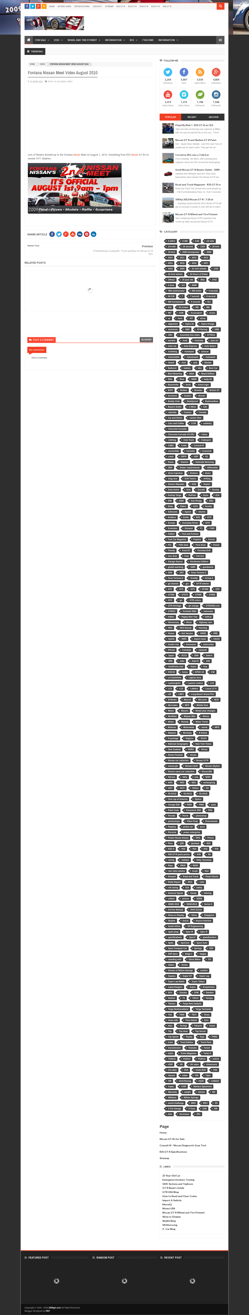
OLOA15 (203, 793)
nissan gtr (173, 766)
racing (171, 860)
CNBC (171, 445)
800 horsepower (176, 302)
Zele (170, 1114)
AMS (187, 329)
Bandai (208, 362)
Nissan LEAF (191, 766)
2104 (216, 268)
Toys (202, 1037)
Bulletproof (192, 401)
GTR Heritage (174, 606)
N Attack (203, 733)
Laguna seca (194, 677)
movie (204, 727)
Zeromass (184, 1114)
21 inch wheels (199, 268)
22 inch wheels (175, 274)
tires (206, 1020)
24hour (171, 280)
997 (169, 313)
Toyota (189, 1037)
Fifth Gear (183, 545)
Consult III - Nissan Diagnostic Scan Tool (183, 1145)
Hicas (189, 622)
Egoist (188, 512)
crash (170, 456)
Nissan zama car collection (181, 771)
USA (186, 1070)
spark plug (173, 932)
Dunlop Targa (174, 495)
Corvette (190, 451)
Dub (188, 490)
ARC (170, 335)
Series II (208, 904)
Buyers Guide (64, 6)
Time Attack (191, 1020)
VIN (196, 1075)
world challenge (176, 1103)
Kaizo (193, 666)
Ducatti (201, 490)
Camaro (188, 412)
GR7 (181, 572)
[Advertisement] (161, 23)
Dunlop (215, 490)
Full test (200, 556)
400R (194, 285)
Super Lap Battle (176, 981)
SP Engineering (195, 926)
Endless (172, 517)
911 (209, 302)
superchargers (175, 987)
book (188, 385)
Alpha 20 (189, 324)
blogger (146, 339)
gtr (181, 600)
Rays (170, 865)
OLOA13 (187, 793)
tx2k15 (216, 1059)
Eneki (186, 517)
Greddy (194, 578)
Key (205, 666)
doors (208, 473)
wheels (201, 1092)
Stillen (171, 965)
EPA (198, 517)
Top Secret (200, 1031)
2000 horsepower (190, 252)
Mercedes (172, 705)
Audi (185, 340)
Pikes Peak (192, 821)
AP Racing (202, 329)
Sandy (193, 893)
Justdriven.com (175, 666)
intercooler (208, 644)
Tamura (171, 1003)
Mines (171, 711)
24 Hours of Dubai (199, 274)
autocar (205, 351)
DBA (170, 467)
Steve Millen (195, 959)
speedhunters (209, 937)
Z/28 (204, 1108)
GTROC (171, 611)
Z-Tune (191, 1108)
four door (172, 556)
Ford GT (186, 550)
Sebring (207, 893)
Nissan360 (207, 771)
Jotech (209, 655)
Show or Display (176, 915)
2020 (182, 268)
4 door (171, 285)
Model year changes (205, 711)
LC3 (212, 683)
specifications (175, 937)
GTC (170, 600)
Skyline (171, 921)
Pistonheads (211, 821)
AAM (181, 313)
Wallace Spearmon (202, 1086)
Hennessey (173, 622)
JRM (170, 661)
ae (169, 318)
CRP (196, 456)
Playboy (172, 827)
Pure (170, 843)
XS (216, 1103)
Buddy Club (173, 401)
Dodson (194, 473)
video (42, 64)
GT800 (212, 595)
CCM (193, 423)
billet (191, 373)
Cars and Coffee (176, 423)
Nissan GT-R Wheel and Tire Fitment (196, 214)
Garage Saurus (175, 561)
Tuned (207, 1048)
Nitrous (171, 777)
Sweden (210, 992)
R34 (206, 849)
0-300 (185, 241)
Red (207, 871)
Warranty (172, 1092)
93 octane (183, 307)
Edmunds (172, 512)
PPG (198, 838)
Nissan (76, 154)
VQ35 (201, 1081)
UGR (170, 1064)
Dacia (170, 462)
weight (187, 1092)
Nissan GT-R (202, 760)
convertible (173, 451)
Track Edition (186, 1042)
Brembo (198, 390)
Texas (207, 1014)
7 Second (148, 40)
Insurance (191, 644)
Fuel (187, 556)
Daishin (184, 462)
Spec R (203, 932)
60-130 (171, 296)
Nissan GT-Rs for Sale (172, 1138)
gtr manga (193, 606)
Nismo (204, 749)
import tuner (200, 639)
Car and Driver (175, 418)
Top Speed (173, 1037)
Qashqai (195, 843)
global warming (175, 567)
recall (194, 871)
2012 (194, 257)
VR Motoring (169, 1224)
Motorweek (188, 727)
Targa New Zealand (192, 1003)
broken (187, 396)
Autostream (192, 357)
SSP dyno (173, 954)
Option (198, 799)
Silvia (194, 915)
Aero (180, 318)
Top (170, 1031)
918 (169, 307)
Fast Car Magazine (177, 539)
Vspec (171, 1086)
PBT (48, 1311)
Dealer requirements (190, 467)
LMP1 (181, 694)
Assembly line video (190, 335)
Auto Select (210, 346)
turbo (170, 1053)
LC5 (181, 688)
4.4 (183, 285)
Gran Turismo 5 (198, 572)
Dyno (205, 495)
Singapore (209, 915)
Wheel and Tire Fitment (82, 40)
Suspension (209, 987)
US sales (172, 1070)
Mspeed (172, 733)
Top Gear (183, 1031)
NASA (204, 738)
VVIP (183, 1086)
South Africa (174, 926)
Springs (198, 948)
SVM (196, 992)
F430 (212, 528)
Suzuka (183, 992)
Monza (206, 716)
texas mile (173, 1020)
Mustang (187, 733)
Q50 (182, 843)
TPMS (214, 1037)
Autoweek (210, 357)
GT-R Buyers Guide (173, 1187)
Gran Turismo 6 (175, 578)
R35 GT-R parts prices (179, 854)
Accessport (196, 313)
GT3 (193, 589)
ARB (217, 329)
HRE (215, 633)
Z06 (216, 1108)
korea (185, 672)
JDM (196, 655)
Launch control (195, 683)
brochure (172, 396)
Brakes (183, 390)
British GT (215, 390)
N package (173, 738)
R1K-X (171, 849)
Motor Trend (202, 722)
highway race (205, 622)
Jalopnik (203, 650)
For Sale (40, 40)
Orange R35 (173, 805)
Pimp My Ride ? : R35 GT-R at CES (194, 125)
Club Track (188, 440)
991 (197, 307)
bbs (200, 368)
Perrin (186, 816)
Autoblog (172, 351)
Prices (211, 838)
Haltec (171, 617)
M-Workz (172, 700)
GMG (192, 567)
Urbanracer (211, 1064)
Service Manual (175, 909)
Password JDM (193, 810)
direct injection (175, 473)
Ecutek (208, 506)
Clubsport (206, 440)
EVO (207, 523)
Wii (213, 1092)
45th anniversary (176, 291)
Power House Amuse (178, 838)
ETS (209, 517)
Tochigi (183, 1026)
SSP (211, 948)
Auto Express (190, 346)
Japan (171, 655)
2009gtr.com (55, 1308)
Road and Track (190, 876)
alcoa (203, 318)
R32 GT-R (121, 6)
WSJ (205, 1103)
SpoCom (185, 943)
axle (195, 362)
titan (170, 1026)
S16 (187, 887)
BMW (194, 379)
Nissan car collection (178, 760)
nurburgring (209, 782)
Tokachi (198, 1026)
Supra (193, 987)
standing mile (174, 959)
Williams (172, 1097)
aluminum (173, 329)
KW (213, 672)
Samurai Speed (175, 893)
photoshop (201, 816)
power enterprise (191, 832)
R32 (58, 81)
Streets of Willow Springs (180, 970)
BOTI (170, 390)
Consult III (199, 445)
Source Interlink (203, 921)
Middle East (202, 705)
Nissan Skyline (212, 766)
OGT (170, 788)
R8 (209, 854)
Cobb (184, 445)
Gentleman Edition (199, 561)
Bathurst (172, 368)
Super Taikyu (198, 981)
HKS (170, 628)
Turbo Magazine (188, 1053)
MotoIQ (184, 722)
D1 (206, 456)
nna (196, 777)
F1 (201, 528)
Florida (171, 550)
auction (171, 340)
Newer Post (33, 245)
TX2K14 (201, 1059)
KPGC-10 (52, 81)
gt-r (187, 583)
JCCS (184, 655)
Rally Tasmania (203, 860)
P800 (201, 805)
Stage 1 (188, 954)
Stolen (184, 965)
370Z (214, 280)
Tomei (212, 1026)
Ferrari (211, 539)
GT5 (217, 589)
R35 (132, 40)
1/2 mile (210, 241)
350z (202, 280)
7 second (194, 296)
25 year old (187, 280)
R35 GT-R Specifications (173, 1151)
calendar (172, 412)
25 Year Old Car (171, 1175)
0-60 (197, 241)
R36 (199, 854)
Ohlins (195, 788)
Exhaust (189, 528)
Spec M (189, 932)
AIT (191, 318)
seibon (171, 898)
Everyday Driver (190, 523)
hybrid (171, 639)
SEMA (199, 898)
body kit (208, 379)
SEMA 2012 (173, 904)
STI (209, 959)
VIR (169, 1081)
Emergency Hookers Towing (178, 1179)
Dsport (207, 484)
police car (188, 827)
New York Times (203, 744)
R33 (194, 849)
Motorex (172, 727)
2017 (206, 263)
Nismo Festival (175, 755)
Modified (172, 716)
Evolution (172, 528)
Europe (171, 523)
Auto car (172, 346)
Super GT (187, 976)
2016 (194, 263)
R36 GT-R (167, 6)
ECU (195, 506)
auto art (214, 340)
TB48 (181, 1014)
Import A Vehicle (171, 1200)
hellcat (208, 617)
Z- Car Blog (168, 1228)
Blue (182, 379)
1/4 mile (172, 246)
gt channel (173, 583)
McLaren (202, 700)
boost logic (203, 385)
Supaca (171, 976)
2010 (170, 257)
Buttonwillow (211, 401)
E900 (181, 501)
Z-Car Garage (174, 1108)
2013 (206, 257)
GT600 (198, 595)
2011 (182, 257)
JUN (208, 661)
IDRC (184, 639)
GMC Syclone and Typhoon (177, 1183)
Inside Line (173, 644)
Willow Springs (191, 1097)
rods (202, 882)
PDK (210, 810)
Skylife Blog (169, 1220)
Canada (202, 412)
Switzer (171, 998)
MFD (187, 705)
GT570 (185, 595)
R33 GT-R (132, 6)
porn (202, 827)
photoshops (174, 821)
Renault (172, 876)
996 (208, 307)
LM (169, 694)
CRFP (184, 456)
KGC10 (171, 672)
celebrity (207, 423)
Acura (212, 313)
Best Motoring (175, 373)
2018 (170, 268)
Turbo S (207, 1053)
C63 (205, 407)
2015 (56, 40)
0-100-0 (171, 241)
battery (187, 368)
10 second (188, 246)
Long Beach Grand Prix (202, 694)
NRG (182, 782)
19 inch (171, 252)
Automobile (173, 357)
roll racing (173, 887)
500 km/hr (196, 291)
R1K (208, 843)
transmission (174, 1048)
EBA (211, 501)
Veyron (171, 1075)
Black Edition (207, 373)
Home (52, 6)
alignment (173, 324)
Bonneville (173, 385)
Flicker (216, 545)
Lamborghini (174, 683)
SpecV (192, 937)
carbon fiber (195, 418)
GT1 (170, 589)
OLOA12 (172, 793)
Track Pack (206, 1042)
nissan (193, 755)
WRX (193, 1103)
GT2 (181, 589)
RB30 (195, 865)
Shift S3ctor (196, 909)
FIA (169, 545)
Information (113, 40)
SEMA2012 (191, 904)
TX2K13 (187, 1059)
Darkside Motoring (205, 462)
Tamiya (209, 998)
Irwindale (186, 650)
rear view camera (176, 871)
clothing (172, 440)
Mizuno (184, 711)
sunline (204, 970)
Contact (97, 6)
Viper (208, 1075)
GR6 (170, 572)
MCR (216, 700)
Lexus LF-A (211, 688)
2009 (209, 252)
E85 (170, 501)
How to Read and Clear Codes (179, 1196)
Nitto (184, 777)
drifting (207, 478)
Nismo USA (168, 1208)
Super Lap (204, 976)
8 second (210, 296)
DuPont (192, 495)
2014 (170, 263)
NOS (170, 782)
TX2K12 (172, 1059)
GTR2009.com (213, 606)
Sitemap (109, 6)
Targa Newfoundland (178, 1009)
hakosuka (208, 611)
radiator (185, 860)
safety (199, 887)
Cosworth (206, 451)
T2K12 (195, 998)
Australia (199, 340)
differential (212, 467)
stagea (203, 954)
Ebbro (183, 506)
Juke (182, 661)
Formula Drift (203, 550)
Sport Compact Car (177, 948)
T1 (183, 998)
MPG (217, 727)
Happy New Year (190, 617)
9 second (195, 302)
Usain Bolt (201, 1070)
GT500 (171, 595)
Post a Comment (39, 358)
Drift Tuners (190, 478)
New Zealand (174, 749)
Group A (209, 578)
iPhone (171, 650)
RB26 (63, 81)
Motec (171, 722)
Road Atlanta (212, 876)
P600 (189, 805)
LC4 (170, 688)
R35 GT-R (155, 6)
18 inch (215, 246)
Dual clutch (173, 490)
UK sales (194, 1064)
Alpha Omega (207, 324)
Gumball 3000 (189, 611)
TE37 (194, 1014)
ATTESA (211, 335)
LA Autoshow (174, 677)
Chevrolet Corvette (177, 429)
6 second (213, 291)
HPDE (203, 633)
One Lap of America (177, 799)
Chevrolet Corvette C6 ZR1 (181, 434)
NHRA (191, 749)
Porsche (172, 832)
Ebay (170, 506)
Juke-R (195, 661)
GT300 (205, 589)
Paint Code (173, 810)
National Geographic (178, 744)
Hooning (203, 628)
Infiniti (216, 639)
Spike (170, 943)
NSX (194, 782)
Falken (171, 534)
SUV (170, 992)
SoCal (185, 921)
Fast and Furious (190, 534)
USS (215, 1070)
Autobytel (189, 351)
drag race (172, 478)
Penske (171, 816)
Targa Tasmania (203, 1009)
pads (213, 805)
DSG (194, 484)
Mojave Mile (189, 716)
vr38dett (215, 1081)
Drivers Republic (176, 484)
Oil (207, 788)
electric (202, 512)
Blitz (170, 379)
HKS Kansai (185, 628)
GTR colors (195, 600)
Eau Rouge (196, 501)
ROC (190, 882)
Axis (184, 362)
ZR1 (198, 1114)
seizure (185, 898)
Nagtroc (189, 738)
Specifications (82, 6)
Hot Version (187, 633)
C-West (192, 407)
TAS (170, 1014)
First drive (201, 545)
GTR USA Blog (170, 1191)
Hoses (171, 633)
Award (171, 362)
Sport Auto (202, 943)
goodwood (208, 567)
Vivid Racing (185, 1081)
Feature (197, 539)
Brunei (202, 396)
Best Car (213, 368)
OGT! (182, 788)
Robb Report (174, 882)
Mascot (187, 700)
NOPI (207, 777)
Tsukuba (192, 1048)
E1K (218, 495)
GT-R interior (202, 583)
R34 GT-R (144, 6)
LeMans (194, 688)
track (170, 1042)
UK (181, 1064)
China (204, 434)
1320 (202, 246)
